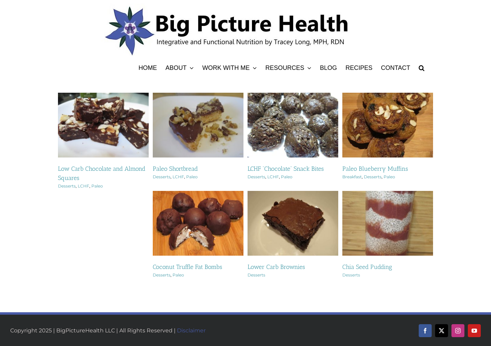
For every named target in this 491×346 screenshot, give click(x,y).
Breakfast (352, 176)
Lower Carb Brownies (276, 267)
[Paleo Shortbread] (198, 96)
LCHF (83, 186)
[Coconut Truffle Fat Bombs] (198, 195)
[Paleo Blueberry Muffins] (387, 96)
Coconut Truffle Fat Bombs (187, 267)
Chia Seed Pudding (367, 267)
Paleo (97, 186)
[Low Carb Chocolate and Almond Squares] (103, 96)
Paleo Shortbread (175, 168)
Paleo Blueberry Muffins (375, 168)
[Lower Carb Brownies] (293, 195)
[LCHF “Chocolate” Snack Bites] (293, 96)
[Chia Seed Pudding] (387, 195)
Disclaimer (191, 330)
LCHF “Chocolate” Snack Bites (286, 168)
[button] (422, 67)
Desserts (67, 186)
